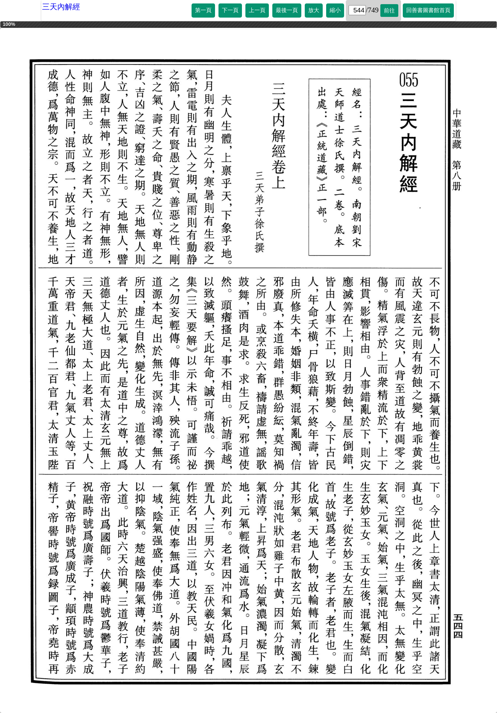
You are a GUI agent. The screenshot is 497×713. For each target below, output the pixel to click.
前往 (389, 10)
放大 (313, 10)
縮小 (335, 10)
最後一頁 (287, 10)
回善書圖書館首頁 (428, 10)
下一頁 (230, 10)
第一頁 (203, 10)
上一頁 (257, 10)
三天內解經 (61, 6)
